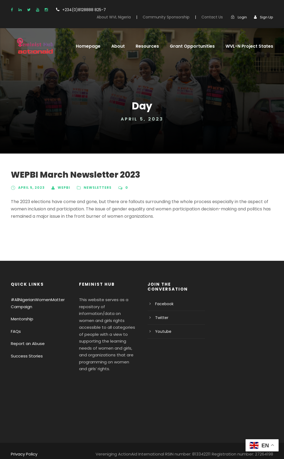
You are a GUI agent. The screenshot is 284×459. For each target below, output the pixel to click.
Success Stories (25, 356)
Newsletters (95, 188)
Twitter (160, 317)
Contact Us (214, 17)
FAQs (16, 331)
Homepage (87, 46)
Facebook (163, 304)
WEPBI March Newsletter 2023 (71, 175)
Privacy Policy (23, 447)
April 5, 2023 (30, 188)
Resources (143, 46)
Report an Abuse (26, 343)
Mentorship (21, 319)
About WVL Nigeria (124, 17)
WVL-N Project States (239, 46)
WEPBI (62, 188)
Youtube (162, 331)
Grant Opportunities (185, 46)
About (115, 46)
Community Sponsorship (173, 17)
